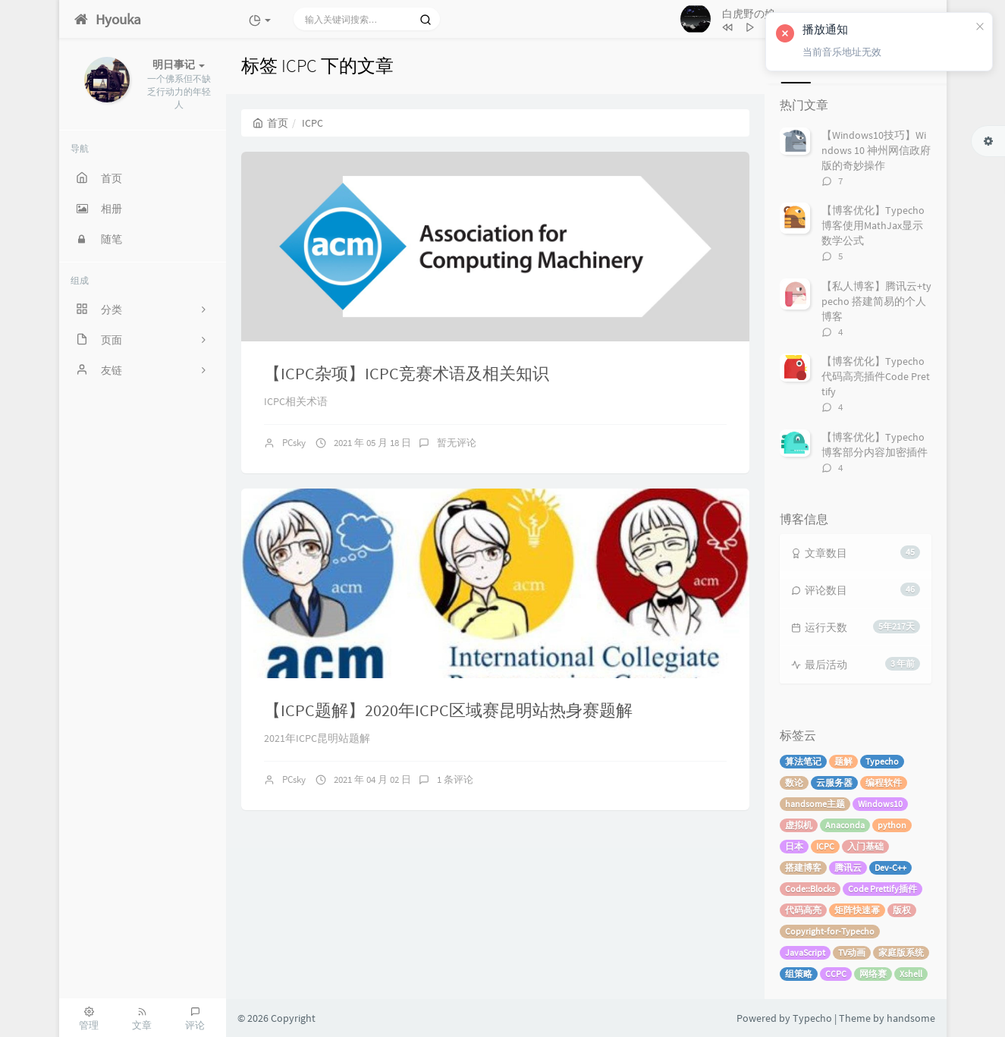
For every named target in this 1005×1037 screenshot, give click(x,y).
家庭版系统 (901, 952)
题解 (843, 761)
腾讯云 (848, 867)
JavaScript (805, 952)
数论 (794, 782)
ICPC (825, 846)
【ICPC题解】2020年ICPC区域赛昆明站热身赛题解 (448, 710)
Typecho (882, 761)
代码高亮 (803, 910)
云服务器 (834, 782)
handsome (911, 1018)
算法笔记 (803, 761)
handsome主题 (815, 803)
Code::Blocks (810, 888)
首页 (270, 123)
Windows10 (880, 803)
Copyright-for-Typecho (830, 931)
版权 (902, 910)
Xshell (911, 973)
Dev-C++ (890, 867)
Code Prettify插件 (882, 888)
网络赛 (873, 973)
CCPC (835, 973)
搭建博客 (803, 867)
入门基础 (865, 846)
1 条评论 (455, 779)
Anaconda (845, 825)
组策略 (798, 973)
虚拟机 (798, 825)
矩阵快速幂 (857, 910)
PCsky (294, 442)
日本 (794, 846)
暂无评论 (456, 442)
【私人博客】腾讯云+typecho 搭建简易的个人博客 (876, 301)
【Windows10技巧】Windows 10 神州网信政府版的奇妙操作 (876, 150)
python (892, 825)
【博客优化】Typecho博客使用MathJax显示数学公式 (873, 225)
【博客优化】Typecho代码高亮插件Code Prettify (875, 376)
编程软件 (883, 782)
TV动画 (851, 952)
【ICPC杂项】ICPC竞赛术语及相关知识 (406, 373)
